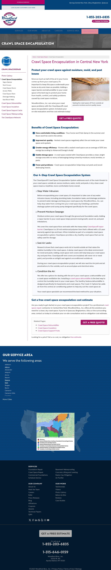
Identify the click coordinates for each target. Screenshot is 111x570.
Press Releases (33, 497)
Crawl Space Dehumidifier (48, 325)
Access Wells (7, 90)
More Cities (7, 399)
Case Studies (60, 500)
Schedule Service (23, 2)
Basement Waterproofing (65, 469)
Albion (7, 367)
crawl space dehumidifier (81, 278)
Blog (30, 500)
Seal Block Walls (8, 99)
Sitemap (78, 568)
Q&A (30, 514)
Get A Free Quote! (70, 117)
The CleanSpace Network (11, 117)
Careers (59, 31)
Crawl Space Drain (9, 93)
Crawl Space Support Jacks (12, 110)
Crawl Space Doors (9, 88)
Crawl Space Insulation (47, 327)
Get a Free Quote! (94, 322)
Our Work (30, 31)
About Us (45, 31)
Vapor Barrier (7, 82)
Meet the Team (34, 489)
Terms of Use (69, 568)
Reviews (59, 497)
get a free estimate (55, 533)
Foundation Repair (35, 469)
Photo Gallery (7, 75)
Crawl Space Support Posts (49, 330)
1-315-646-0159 (55, 551)
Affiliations (32, 503)
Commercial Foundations (38, 474)
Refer (30, 494)
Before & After (61, 494)
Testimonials (60, 486)
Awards (31, 508)
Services (15, 31)
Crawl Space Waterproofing (12, 113)
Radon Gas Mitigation (64, 474)
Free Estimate (93, 31)
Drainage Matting (9, 96)
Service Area (74, 31)
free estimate (76, 336)
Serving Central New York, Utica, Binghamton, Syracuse (88, 3)
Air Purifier (60, 477)
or (100, 21)
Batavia (7, 380)
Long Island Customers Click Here (23, 8)
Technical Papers (34, 511)
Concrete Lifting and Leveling (67, 472)
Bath (6, 382)
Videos (58, 489)
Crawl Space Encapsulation (12, 79)
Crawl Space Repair (11, 69)
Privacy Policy (57, 568)
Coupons (31, 506)
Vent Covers (7, 85)
